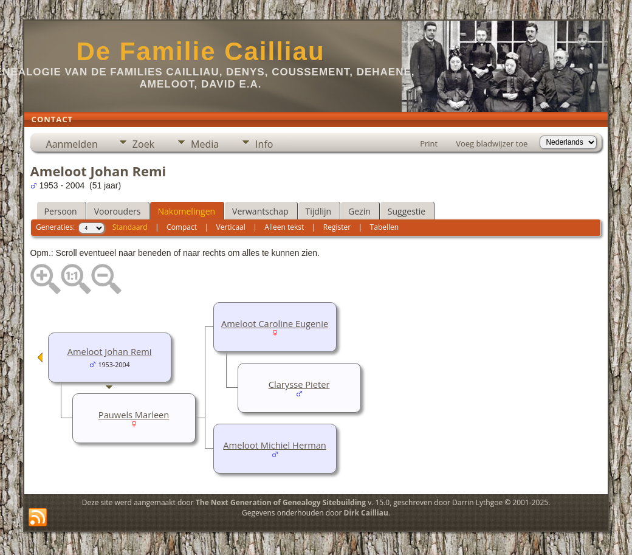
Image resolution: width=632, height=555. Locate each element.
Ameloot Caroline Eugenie (274, 323)
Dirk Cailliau (366, 513)
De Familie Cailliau (200, 51)
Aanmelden (72, 144)
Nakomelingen (186, 211)
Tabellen (384, 227)
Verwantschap (260, 211)
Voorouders (117, 211)
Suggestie (406, 211)
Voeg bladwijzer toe (491, 143)
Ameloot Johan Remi (109, 351)
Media (205, 144)
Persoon (60, 211)
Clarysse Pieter (299, 384)
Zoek (143, 144)
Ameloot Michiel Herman (274, 445)
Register (337, 227)
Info (264, 144)
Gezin (359, 211)
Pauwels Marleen (134, 414)
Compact (182, 227)
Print (429, 143)
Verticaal (231, 227)
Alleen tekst (284, 227)
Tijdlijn (319, 211)
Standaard (130, 227)
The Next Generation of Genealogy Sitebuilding (281, 502)
